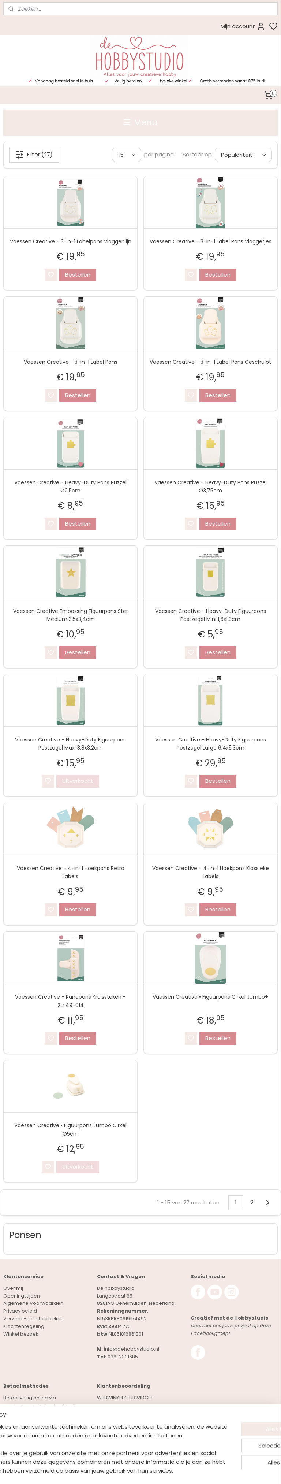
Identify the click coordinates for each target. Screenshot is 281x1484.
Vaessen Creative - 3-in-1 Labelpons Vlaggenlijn (70, 241)
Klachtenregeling (23, 1326)
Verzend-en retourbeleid (33, 1318)
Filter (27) (34, 154)
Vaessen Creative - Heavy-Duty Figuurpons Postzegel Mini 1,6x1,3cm (210, 614)
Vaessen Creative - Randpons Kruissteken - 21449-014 (70, 1001)
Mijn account (243, 26)
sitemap (168, 1470)
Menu (140, 122)
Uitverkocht (77, 781)
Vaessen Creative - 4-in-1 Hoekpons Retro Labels (70, 872)
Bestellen (77, 274)
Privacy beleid (20, 1310)
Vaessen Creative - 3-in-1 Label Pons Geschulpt (210, 361)
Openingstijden (21, 1295)
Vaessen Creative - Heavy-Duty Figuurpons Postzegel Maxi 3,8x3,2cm (70, 743)
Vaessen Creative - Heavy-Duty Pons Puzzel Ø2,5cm (70, 486)
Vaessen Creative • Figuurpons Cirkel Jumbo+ (210, 996)
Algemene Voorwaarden (33, 1303)
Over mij (13, 1288)
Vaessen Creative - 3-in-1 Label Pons (70, 361)
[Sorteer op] (243, 155)
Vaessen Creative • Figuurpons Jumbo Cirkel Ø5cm (70, 1129)
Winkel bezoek (20, 1334)
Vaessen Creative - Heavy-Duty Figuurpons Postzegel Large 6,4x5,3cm (210, 743)
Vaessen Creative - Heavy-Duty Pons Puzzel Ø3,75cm (210, 486)
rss (183, 1470)
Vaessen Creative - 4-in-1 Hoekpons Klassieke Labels (210, 872)
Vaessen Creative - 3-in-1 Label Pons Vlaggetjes (210, 241)
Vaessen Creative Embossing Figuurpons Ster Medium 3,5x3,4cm (70, 614)
